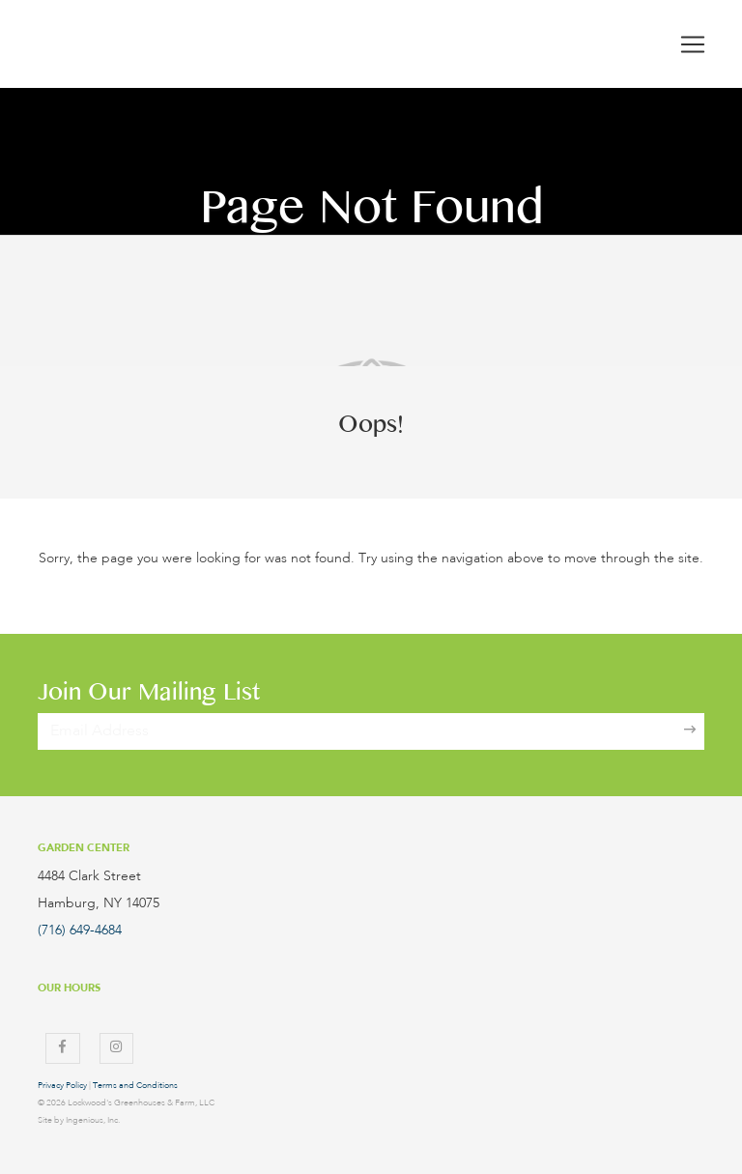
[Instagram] (117, 1048)
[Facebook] (62, 1048)
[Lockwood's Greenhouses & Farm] (168, 44)
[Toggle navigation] (693, 44)
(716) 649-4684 (80, 930)
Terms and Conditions (135, 1085)
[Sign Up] (689, 731)
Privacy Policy (62, 1085)
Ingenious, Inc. (93, 1120)
